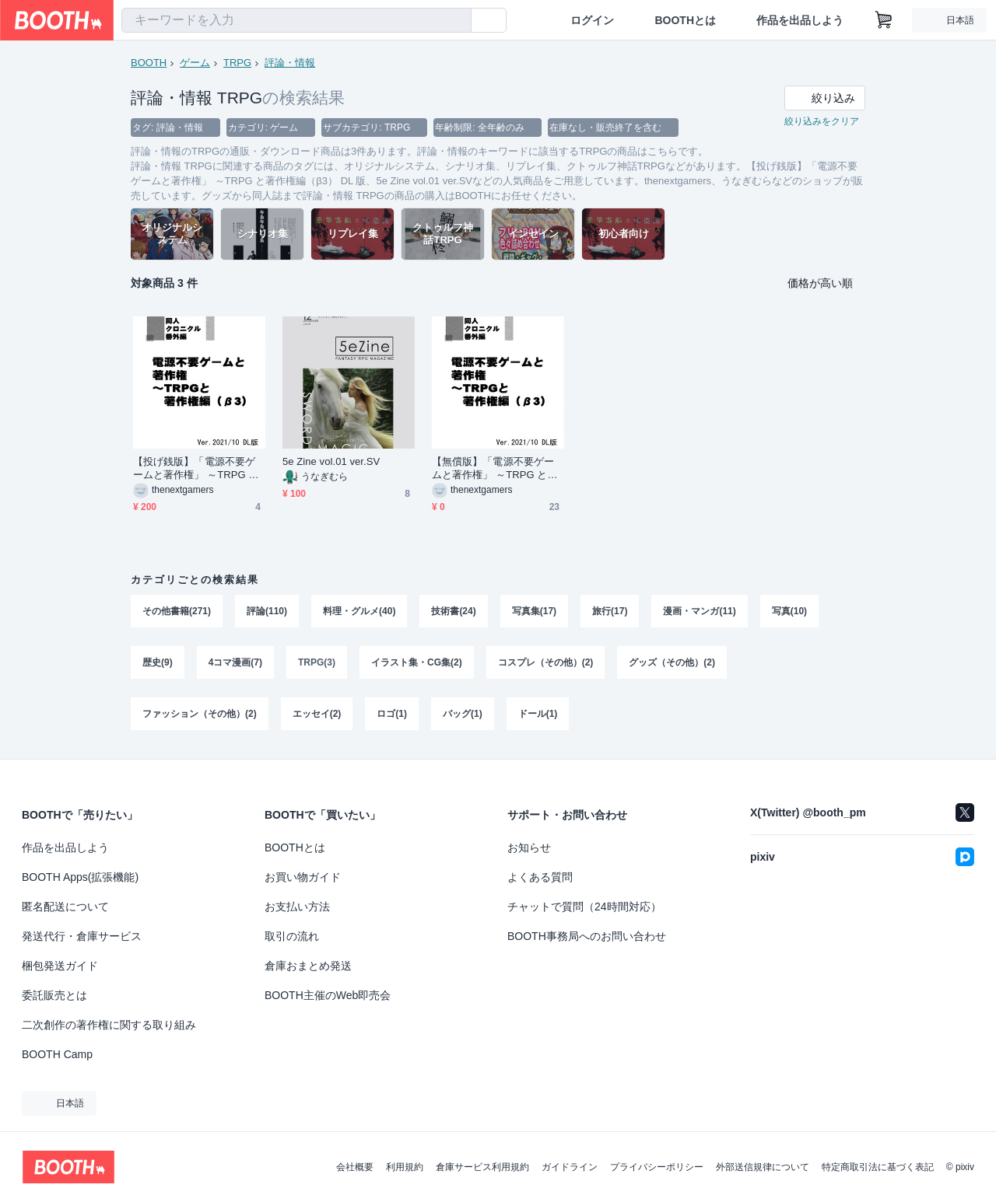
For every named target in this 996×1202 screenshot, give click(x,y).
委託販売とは (54, 995)
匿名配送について (65, 906)
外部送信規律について (762, 1167)
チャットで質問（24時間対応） (584, 906)
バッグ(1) (462, 713)
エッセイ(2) (317, 713)
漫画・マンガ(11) (699, 611)
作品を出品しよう (799, 20)
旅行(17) (609, 611)
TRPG (237, 62)
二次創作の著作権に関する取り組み (109, 1025)
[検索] (456, 21)
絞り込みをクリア (821, 121)
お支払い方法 (297, 906)
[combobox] (296, 20)
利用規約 (404, 1167)
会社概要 (355, 1167)
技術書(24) (453, 611)
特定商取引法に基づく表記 (878, 1167)
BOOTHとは (685, 20)
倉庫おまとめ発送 (308, 965)
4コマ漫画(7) (235, 662)
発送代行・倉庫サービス (82, 936)
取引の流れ (292, 936)
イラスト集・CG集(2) (416, 662)
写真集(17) (534, 611)
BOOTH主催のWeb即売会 (328, 995)
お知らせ (529, 847)
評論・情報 (290, 62)
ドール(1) (538, 713)
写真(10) (789, 611)
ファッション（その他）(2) (199, 713)
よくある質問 (540, 877)
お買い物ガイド (303, 877)
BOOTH (149, 62)
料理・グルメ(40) (359, 611)
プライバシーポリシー (656, 1167)
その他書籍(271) (176, 611)
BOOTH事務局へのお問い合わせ (586, 936)
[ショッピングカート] (884, 20)
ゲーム (195, 62)
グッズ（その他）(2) (672, 662)
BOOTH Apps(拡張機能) (80, 877)
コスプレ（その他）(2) (546, 662)
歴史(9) (157, 662)
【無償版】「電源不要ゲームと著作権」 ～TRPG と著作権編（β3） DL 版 (495, 468)
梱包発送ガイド (60, 965)
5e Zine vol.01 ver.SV (331, 461)
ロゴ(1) (392, 713)
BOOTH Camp (57, 1054)
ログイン (592, 20)
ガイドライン (570, 1167)
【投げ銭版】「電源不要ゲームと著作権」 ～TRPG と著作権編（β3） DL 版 (196, 468)
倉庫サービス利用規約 (482, 1167)
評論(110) (267, 611)
